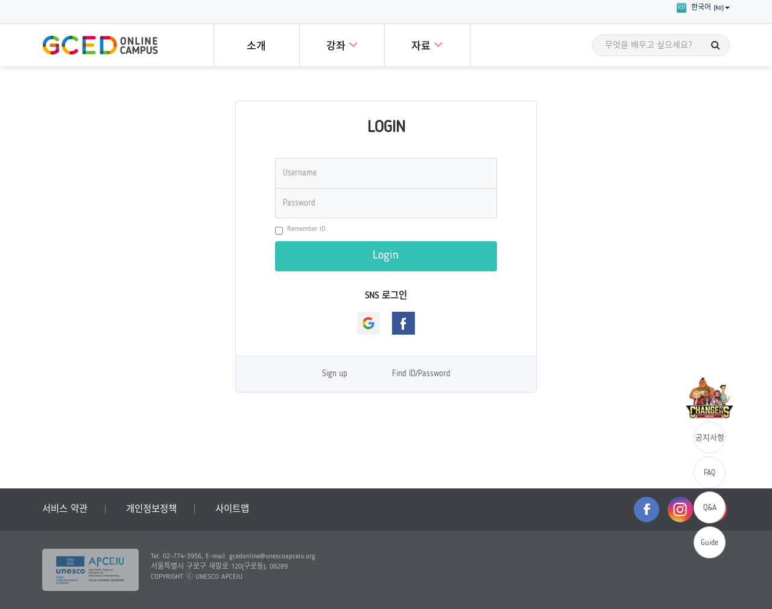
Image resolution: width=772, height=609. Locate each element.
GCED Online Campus (100, 45)
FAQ (709, 473)
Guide (709, 543)
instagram (680, 509)
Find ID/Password (421, 374)
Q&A (710, 508)
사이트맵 (232, 509)
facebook (646, 509)
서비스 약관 (64, 509)
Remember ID (300, 230)
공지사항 (709, 438)
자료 (427, 44)
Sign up (334, 374)
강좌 (342, 44)
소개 (256, 47)
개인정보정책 (151, 509)
